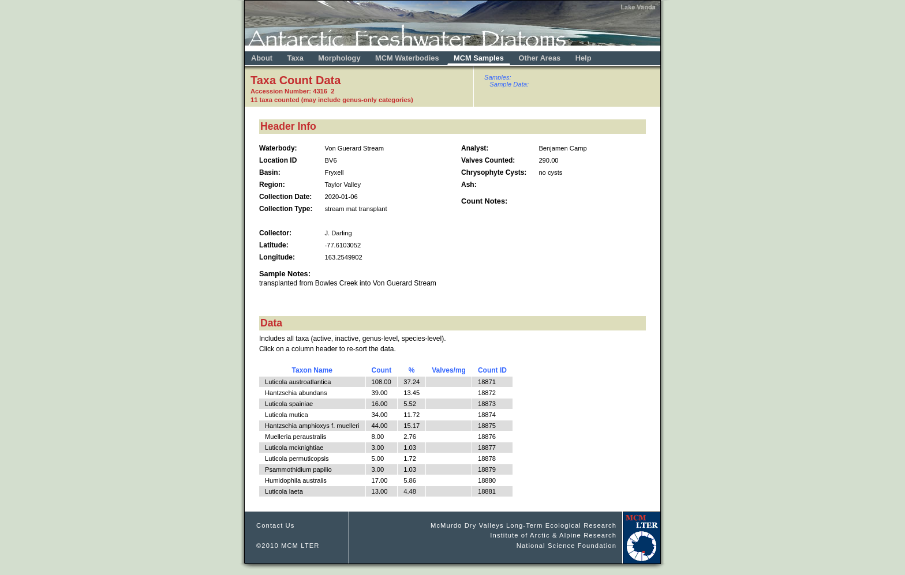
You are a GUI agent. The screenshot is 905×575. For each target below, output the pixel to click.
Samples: (497, 77)
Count (382, 370)
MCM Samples (479, 58)
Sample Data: (509, 84)
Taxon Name (312, 370)
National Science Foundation (566, 545)
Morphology (339, 58)
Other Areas (540, 58)
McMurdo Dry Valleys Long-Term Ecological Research (523, 525)
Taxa (295, 58)
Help (583, 58)
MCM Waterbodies (408, 58)
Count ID (492, 370)
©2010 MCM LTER (288, 545)
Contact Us (275, 525)
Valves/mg (449, 370)
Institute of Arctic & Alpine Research (553, 535)
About (261, 58)
